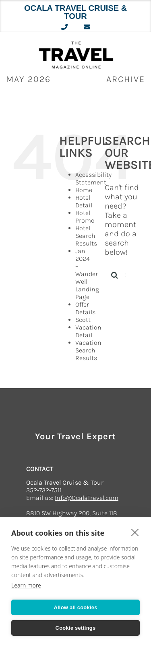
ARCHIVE (125, 79)
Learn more (26, 585)
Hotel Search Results (86, 235)
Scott (83, 320)
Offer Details (85, 308)
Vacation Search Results (88, 350)
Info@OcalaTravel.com (86, 498)
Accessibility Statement (93, 178)
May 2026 (28, 79)
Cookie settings (76, 628)
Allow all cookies (75, 607)
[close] (135, 532)
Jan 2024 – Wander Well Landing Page (87, 274)
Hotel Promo (85, 216)
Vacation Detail (88, 331)
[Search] (115, 275)
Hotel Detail (83, 201)
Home (83, 190)
